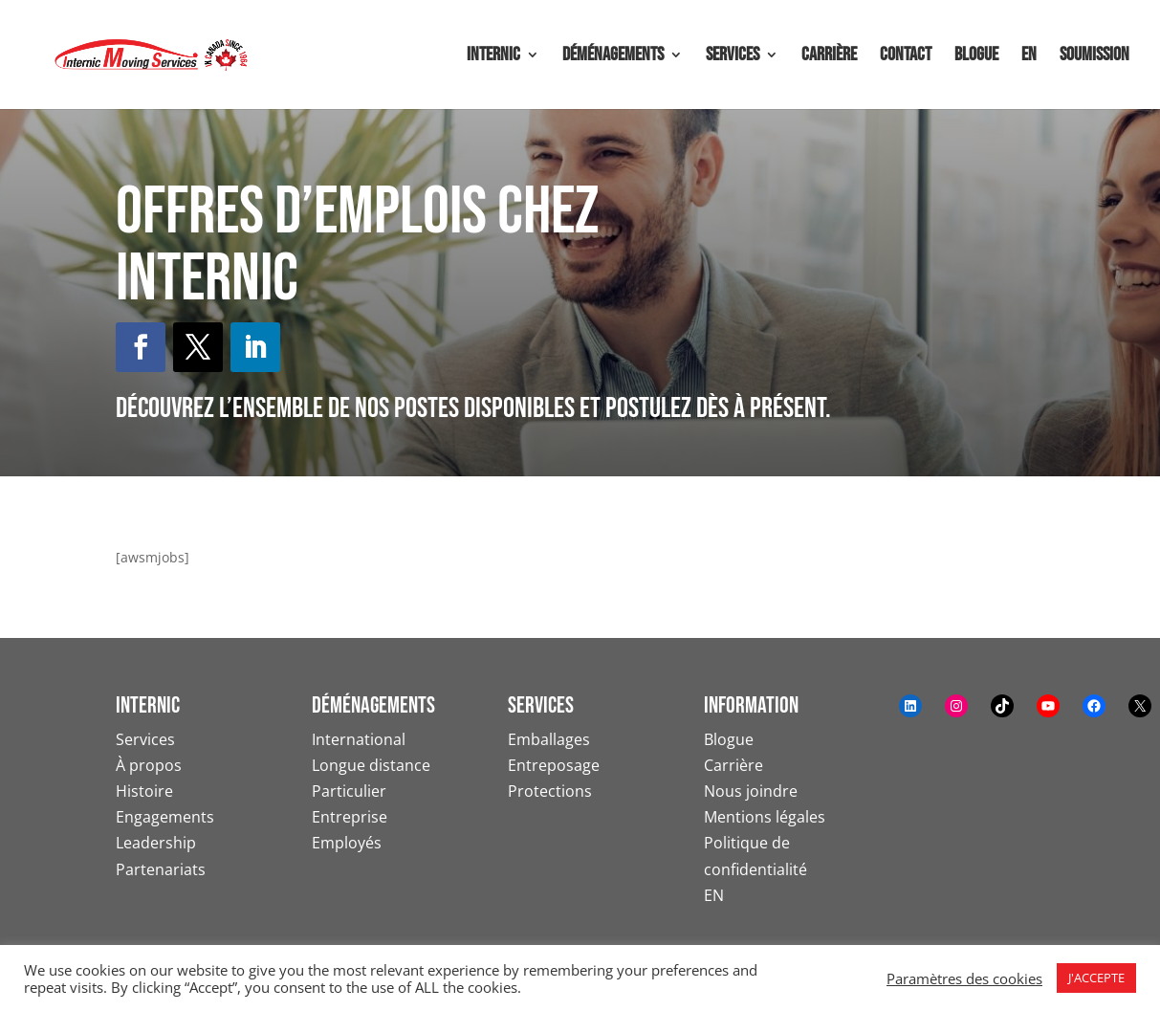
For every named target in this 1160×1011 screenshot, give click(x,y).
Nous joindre (751, 791)
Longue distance (371, 765)
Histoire (144, 791)
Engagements (165, 816)
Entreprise (349, 816)
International (358, 739)
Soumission (1094, 57)
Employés (347, 842)
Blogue (976, 57)
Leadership (156, 842)
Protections (550, 791)
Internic (493, 57)
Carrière (829, 57)
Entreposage (554, 765)
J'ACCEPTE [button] (1096, 977)
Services (732, 57)
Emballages (549, 739)
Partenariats (161, 869)
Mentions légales (764, 816)
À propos (149, 765)
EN (1029, 57)
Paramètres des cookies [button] (964, 978)
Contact (905, 57)
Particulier (349, 791)
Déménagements (613, 57)
